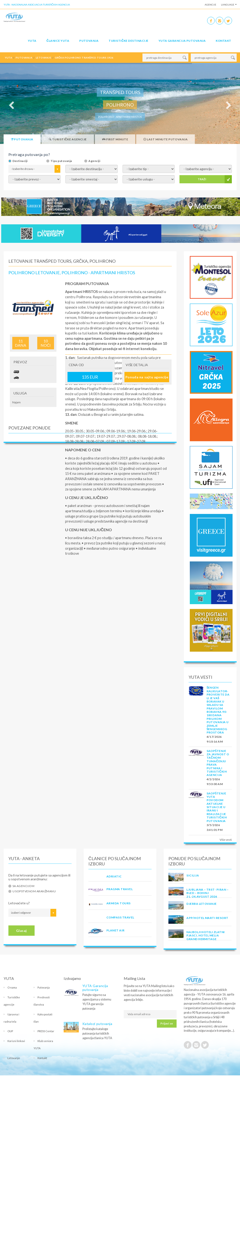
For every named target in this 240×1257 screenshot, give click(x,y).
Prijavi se (166, 1023)
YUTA (32, 40)
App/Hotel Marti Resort (207, 918)
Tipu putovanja (61, 161)
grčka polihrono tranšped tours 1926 (84, 57)
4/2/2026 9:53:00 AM (215, 781)
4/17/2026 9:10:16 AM (215, 739)
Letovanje (13, 1058)
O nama (12, 987)
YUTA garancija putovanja (182, 40)
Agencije (210, 4)
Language (227, 4)
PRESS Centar (45, 1031)
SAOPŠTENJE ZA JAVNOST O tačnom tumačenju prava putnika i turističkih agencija (218, 763)
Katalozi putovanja (97, 1024)
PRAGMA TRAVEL (119, 889)
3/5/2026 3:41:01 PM (215, 827)
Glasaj (21, 931)
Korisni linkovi (16, 1041)
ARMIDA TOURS (118, 903)
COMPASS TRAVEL (120, 917)
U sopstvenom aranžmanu (34, 891)
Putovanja (88, 40)
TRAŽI (202, 179)
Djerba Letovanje (201, 904)
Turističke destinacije (128, 40)
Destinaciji (20, 161)
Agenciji (94, 161)
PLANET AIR (115, 930)
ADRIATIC (114, 876)
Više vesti (226, 839)
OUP (10, 1031)
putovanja (24, 57)
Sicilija (192, 875)
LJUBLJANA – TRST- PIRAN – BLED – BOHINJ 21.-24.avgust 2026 (207, 893)
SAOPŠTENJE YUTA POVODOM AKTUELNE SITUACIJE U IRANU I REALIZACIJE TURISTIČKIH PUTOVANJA (217, 807)
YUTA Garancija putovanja (95, 988)
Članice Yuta (58, 40)
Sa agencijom (23, 886)
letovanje (43, 57)
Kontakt (223, 40)
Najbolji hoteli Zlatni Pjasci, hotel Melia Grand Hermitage (205, 935)
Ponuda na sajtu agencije (146, 377)
